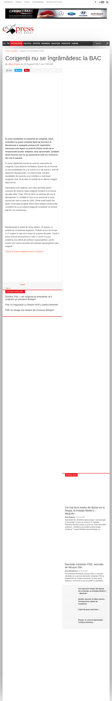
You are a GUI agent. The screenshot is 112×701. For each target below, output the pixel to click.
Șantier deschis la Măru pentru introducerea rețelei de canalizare (91, 601)
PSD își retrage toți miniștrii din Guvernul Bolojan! (29, 310)
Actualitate (16, 43)
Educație (55, 43)
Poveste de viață (54, 2)
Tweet (22, 284)
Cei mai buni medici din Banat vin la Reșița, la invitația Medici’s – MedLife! (85, 510)
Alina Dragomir (70, 517)
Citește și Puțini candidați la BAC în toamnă (24, 251)
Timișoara (8, 2)
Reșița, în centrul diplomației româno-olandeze (90, 621)
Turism (75, 43)
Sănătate (65, 43)
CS (4, 43)
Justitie (36, 43)
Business (45, 43)
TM (8, 43)
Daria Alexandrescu (71, 571)
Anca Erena (14, 64)
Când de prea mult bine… (89, 609)
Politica (27, 43)
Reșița (19, 2)
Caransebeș (38, 2)
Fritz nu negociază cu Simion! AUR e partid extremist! (31, 305)
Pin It (8, 288)
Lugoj (27, 2)
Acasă (7, 51)
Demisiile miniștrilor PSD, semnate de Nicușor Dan (84, 566)
